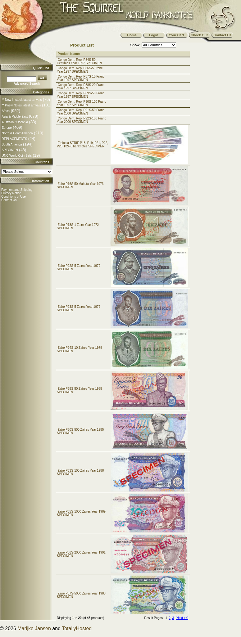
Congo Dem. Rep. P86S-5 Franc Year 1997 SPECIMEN (79, 69)
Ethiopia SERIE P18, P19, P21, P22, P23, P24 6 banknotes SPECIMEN (82, 144)
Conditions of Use (13, 196)
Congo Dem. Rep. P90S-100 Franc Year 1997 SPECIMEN (81, 103)
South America (12, 144)
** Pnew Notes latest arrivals (21, 105)
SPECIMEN (10, 150)
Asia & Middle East (15, 116)
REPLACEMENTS (14, 139)
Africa (6, 111)
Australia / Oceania (15, 122)
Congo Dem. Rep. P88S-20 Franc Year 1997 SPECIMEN (80, 86)
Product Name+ (69, 54)
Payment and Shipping (17, 189)
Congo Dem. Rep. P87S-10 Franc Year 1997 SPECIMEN (80, 78)
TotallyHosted (77, 628)
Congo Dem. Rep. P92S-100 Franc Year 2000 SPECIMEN (81, 120)
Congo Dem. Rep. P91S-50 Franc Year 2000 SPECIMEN (80, 111)
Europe (6, 127)
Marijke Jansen (34, 628)
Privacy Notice (11, 193)
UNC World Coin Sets (17, 155)
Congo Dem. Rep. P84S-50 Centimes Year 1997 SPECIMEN (79, 61)
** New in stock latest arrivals (22, 99)
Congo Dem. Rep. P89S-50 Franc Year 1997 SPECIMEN (80, 95)
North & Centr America (17, 133)
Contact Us (8, 200)
